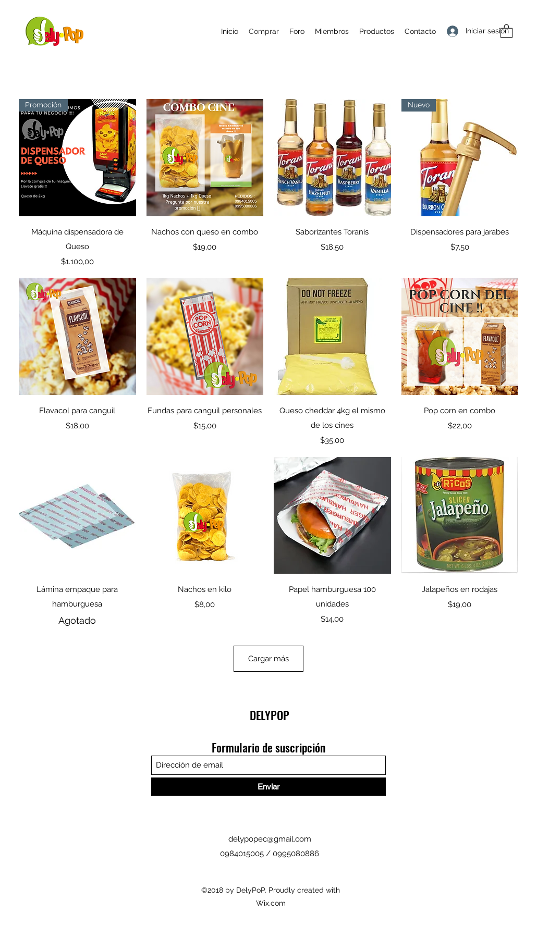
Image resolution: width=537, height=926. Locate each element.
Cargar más (268, 658)
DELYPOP (269, 715)
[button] (506, 30)
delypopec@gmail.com (269, 839)
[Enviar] (268, 786)
